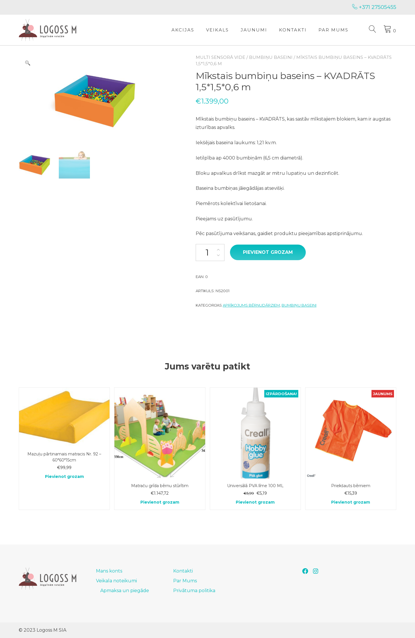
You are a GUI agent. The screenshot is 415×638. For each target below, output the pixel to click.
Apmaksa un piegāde (124, 590)
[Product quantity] (210, 252)
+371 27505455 (374, 7)
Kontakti (293, 30)
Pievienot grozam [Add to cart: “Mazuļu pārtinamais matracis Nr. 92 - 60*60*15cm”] (64, 476)
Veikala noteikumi (116, 580)
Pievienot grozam (268, 252)
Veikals (217, 30)
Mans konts (109, 571)
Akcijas (182, 30)
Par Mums (333, 30)
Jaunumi (254, 30)
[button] (27, 63)
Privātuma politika (194, 590)
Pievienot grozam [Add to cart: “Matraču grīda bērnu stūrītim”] (159, 502)
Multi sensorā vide (220, 57)
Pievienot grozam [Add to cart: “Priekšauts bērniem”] (350, 502)
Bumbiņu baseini (271, 57)
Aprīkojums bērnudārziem (251, 305)
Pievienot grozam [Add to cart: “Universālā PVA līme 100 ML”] (255, 502)
